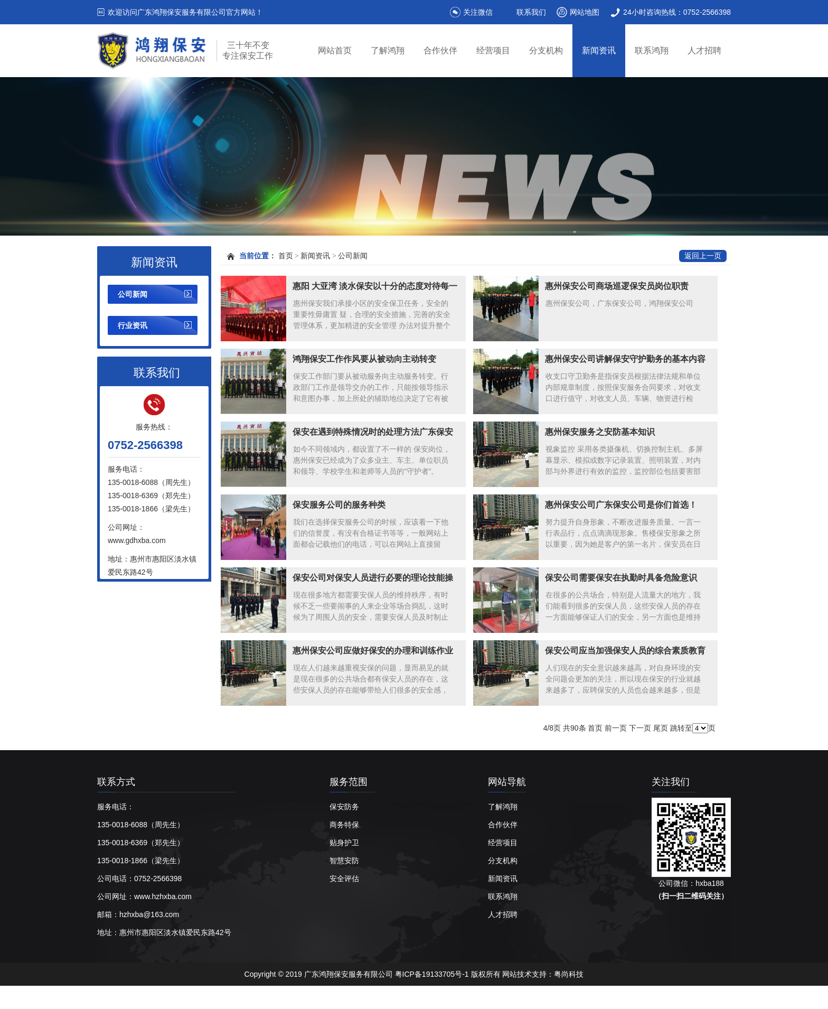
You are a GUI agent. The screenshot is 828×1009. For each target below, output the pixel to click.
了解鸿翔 (387, 50)
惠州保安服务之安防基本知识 (600, 431)
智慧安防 (344, 860)
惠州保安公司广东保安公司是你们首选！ (621, 504)
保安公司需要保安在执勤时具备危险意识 (621, 577)
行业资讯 (132, 325)
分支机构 (546, 50)
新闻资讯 (599, 50)
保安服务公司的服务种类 (339, 504)
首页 (285, 256)
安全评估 (344, 878)
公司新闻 (132, 294)
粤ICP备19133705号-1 (433, 974)
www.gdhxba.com (137, 540)
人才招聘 (704, 50)
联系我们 (531, 12)
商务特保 (344, 824)
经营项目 (493, 50)
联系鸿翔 (652, 50)
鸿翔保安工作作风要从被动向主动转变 (364, 358)
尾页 (660, 728)
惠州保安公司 (283, 997)
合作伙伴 (440, 50)
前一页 (616, 728)
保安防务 (344, 806)
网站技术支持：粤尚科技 (543, 974)
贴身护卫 (344, 842)
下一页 (640, 728)
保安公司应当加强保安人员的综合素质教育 (625, 650)
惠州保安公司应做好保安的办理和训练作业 (373, 650)
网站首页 (335, 50)
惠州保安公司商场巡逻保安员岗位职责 (617, 286)
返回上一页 (702, 256)
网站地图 (584, 12)
